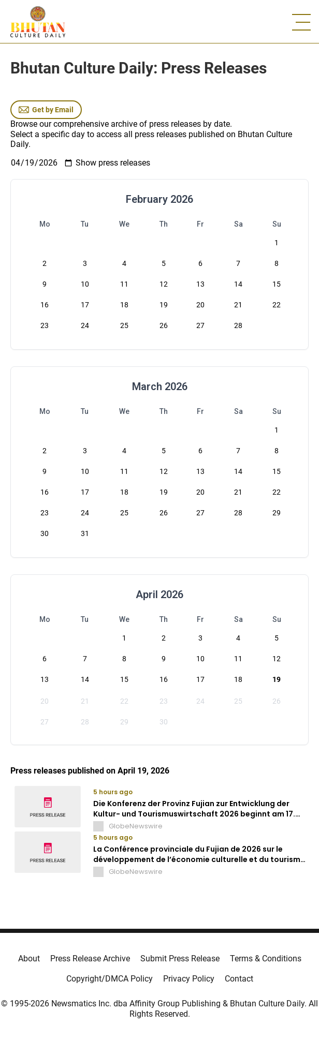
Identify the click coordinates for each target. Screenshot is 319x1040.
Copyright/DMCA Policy (109, 979)
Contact (239, 979)
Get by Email (46, 110)
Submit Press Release (180, 958)
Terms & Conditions (265, 958)
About (29, 958)
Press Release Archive (90, 958)
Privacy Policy (188, 979)
